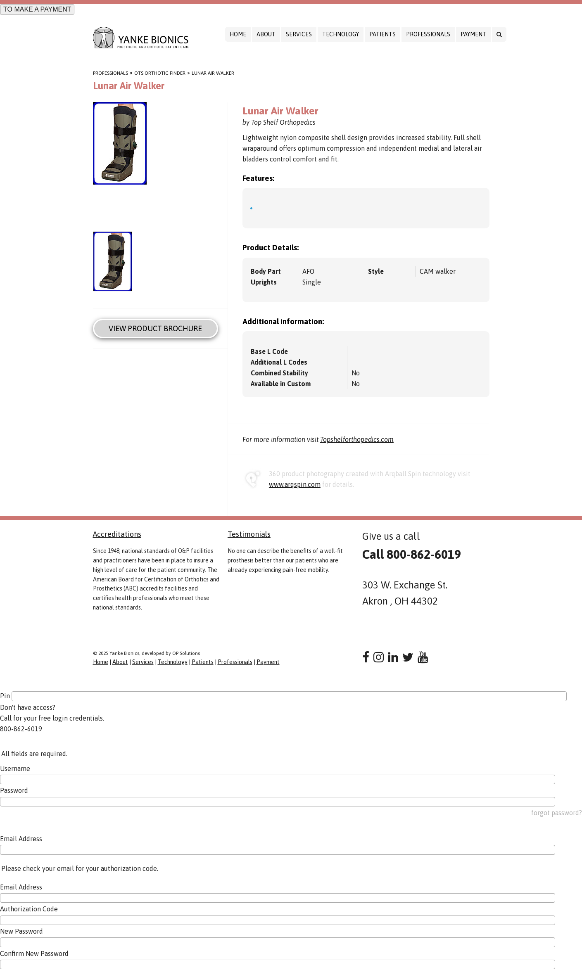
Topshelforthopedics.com (357, 439)
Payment (473, 34)
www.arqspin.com (295, 484)
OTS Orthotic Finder (159, 73)
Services (299, 34)
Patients (382, 34)
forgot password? (556, 812)
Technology (340, 34)
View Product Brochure (155, 328)
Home (238, 34)
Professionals (428, 34)
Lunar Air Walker (213, 73)
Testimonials (249, 534)
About (266, 34)
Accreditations (117, 534)
